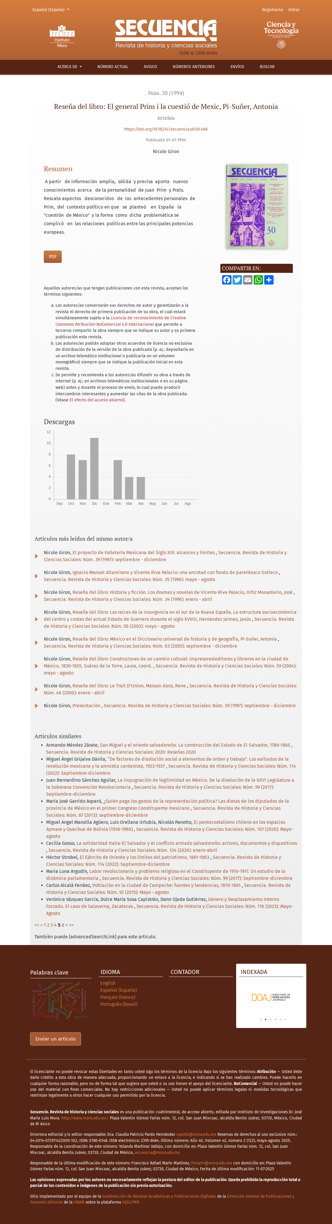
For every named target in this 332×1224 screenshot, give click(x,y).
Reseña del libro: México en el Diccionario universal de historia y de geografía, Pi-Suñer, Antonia (175, 639)
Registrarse (272, 9)
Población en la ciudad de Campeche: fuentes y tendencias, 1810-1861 (167, 885)
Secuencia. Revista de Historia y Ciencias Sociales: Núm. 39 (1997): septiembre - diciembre (200, 705)
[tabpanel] (285, 997)
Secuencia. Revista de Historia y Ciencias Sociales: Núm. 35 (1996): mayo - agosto (129, 579)
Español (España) (51, 9)
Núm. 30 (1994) (166, 93)
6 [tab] (285, 1019)
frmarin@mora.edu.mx (211, 1163)
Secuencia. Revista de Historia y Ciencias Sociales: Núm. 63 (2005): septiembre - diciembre (140, 646)
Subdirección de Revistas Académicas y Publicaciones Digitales (159, 1196)
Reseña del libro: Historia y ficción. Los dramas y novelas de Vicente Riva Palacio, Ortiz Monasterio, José (183, 592)
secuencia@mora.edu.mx (157, 1152)
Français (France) (117, 997)
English (107, 983)
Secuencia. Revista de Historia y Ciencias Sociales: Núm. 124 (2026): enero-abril (133, 850)
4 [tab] (276, 1019)
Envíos (237, 66)
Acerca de (68, 66)
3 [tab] (271, 1019)
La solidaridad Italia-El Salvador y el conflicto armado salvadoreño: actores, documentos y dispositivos (187, 843)
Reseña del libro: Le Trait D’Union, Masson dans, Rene (129, 686)
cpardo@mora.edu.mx (196, 1134)
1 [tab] (261, 1019)
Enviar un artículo (55, 1039)
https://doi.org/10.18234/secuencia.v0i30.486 (166, 129)
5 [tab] (280, 1019)
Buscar (267, 66)
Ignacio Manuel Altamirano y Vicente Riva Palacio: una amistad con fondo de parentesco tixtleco (175, 572)
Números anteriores (194, 66)
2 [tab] (266, 1019)
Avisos (150, 66)
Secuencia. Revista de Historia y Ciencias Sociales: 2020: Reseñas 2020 (121, 752)
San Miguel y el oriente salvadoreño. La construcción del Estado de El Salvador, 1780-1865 (195, 745)
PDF (53, 256)
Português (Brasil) (118, 1004)
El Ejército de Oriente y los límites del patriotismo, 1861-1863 (145, 857)
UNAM (79, 1202)
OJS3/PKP (130, 1202)
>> (71, 925)
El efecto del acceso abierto (96, 400)
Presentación (86, 705)
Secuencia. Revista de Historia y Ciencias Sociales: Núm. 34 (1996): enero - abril (128, 599)
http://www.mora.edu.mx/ (84, 1118)
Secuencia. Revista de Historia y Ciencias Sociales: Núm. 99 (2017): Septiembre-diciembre (197, 878)
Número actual (112, 66)
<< (36, 925)
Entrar (294, 9)
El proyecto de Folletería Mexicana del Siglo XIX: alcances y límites (144, 552)
